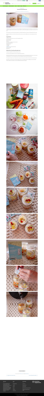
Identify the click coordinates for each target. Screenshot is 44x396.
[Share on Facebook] (19, 371)
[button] (34, 3)
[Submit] (30, 3)
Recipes (20, 373)
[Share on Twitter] (20, 371)
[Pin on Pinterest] (23, 371)
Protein (14, 386)
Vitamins (14, 389)
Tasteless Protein (8, 46)
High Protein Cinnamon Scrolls (10, 375)
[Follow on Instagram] (40, 0)
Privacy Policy (24, 386)
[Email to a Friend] (22, 371)
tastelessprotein (27, 373)
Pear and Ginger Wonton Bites (33, 375)
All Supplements (15, 383)
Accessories (14, 390)
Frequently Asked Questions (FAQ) (26, 390)
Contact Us (24, 383)
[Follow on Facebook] (39, 0)
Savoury (22, 373)
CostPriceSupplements (26, 11)
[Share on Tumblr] (24, 371)
